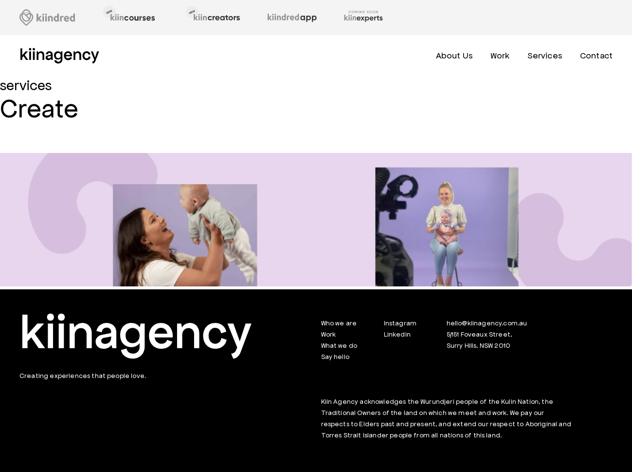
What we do (339, 345)
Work (328, 334)
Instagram (400, 323)
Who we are (339, 323)
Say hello (335, 356)
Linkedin (397, 334)
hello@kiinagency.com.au (487, 323)
